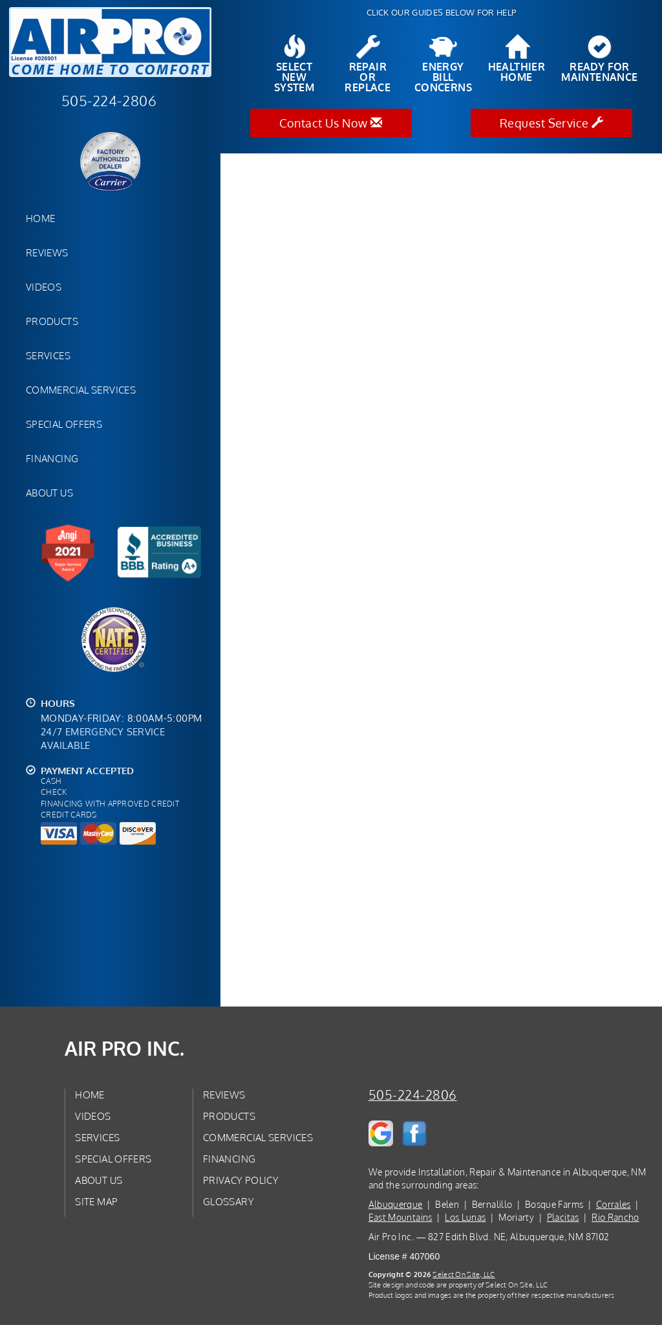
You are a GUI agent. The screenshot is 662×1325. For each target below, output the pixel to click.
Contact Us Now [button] (330, 123)
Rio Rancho (615, 1217)
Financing (52, 458)
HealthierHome (517, 59)
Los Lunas (465, 1217)
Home (40, 218)
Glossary (228, 1201)
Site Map (96, 1201)
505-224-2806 (412, 1095)
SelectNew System (294, 64)
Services (48, 355)
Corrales (613, 1204)
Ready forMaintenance (599, 59)
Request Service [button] (552, 123)
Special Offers (64, 424)
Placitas (563, 1217)
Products (52, 321)
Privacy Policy (241, 1180)
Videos (43, 287)
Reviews (47, 252)
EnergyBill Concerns (443, 64)
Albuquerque (395, 1204)
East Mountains (400, 1217)
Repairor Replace (368, 64)
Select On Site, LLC (463, 1274)
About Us (49, 492)
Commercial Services (81, 389)
